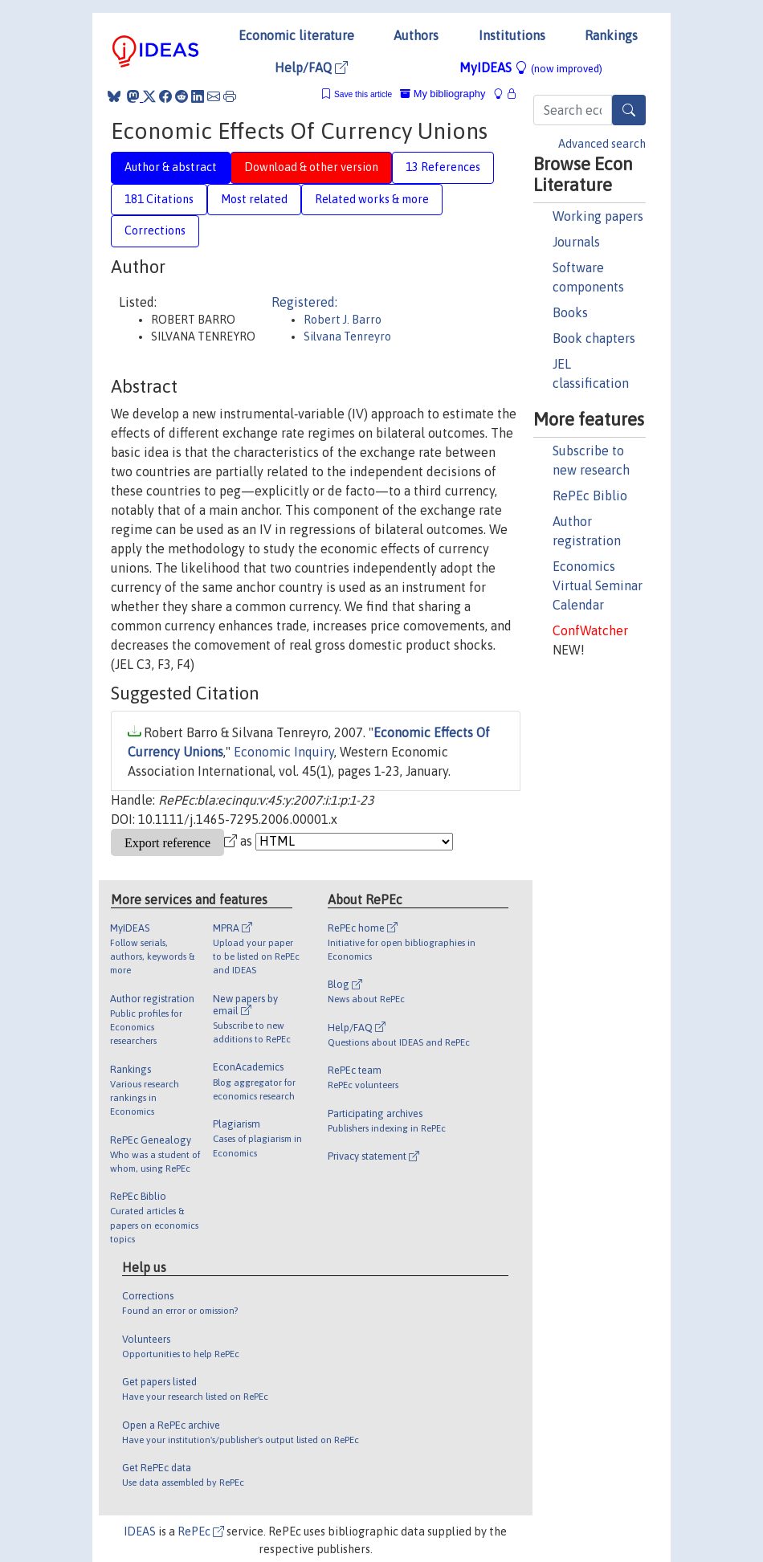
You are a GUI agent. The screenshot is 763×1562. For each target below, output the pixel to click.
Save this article (363, 94)
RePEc (200, 1531)
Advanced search (602, 143)
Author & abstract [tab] (170, 167)
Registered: (304, 302)
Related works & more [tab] (372, 199)
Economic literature (296, 35)
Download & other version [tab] (311, 167)
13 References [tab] (443, 167)
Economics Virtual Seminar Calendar (598, 585)
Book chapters (594, 338)
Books (570, 312)
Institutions (512, 35)
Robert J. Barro (343, 319)
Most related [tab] (254, 199)
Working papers (598, 216)
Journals (576, 242)
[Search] (629, 110)
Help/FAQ (311, 67)
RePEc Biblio (590, 495)
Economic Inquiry (284, 751)
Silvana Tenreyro (347, 336)
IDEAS (140, 1531)
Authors (416, 35)
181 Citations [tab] (159, 199)
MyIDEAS (530, 67)
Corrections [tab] (155, 230)
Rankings (611, 35)
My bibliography (442, 94)
